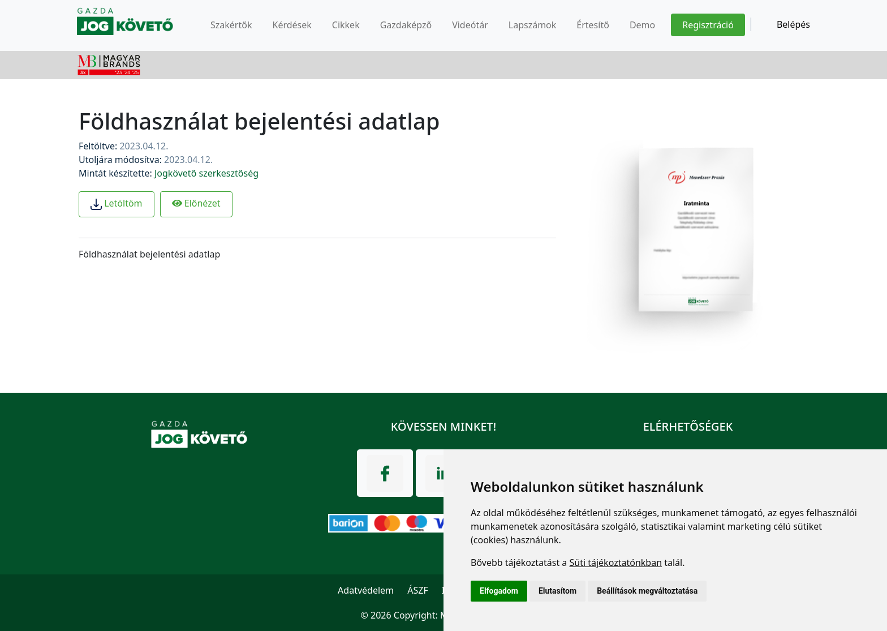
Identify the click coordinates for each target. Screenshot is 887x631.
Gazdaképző (406, 25)
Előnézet (196, 203)
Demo (642, 25)
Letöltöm (117, 203)
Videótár (470, 25)
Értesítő (592, 25)
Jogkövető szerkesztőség (206, 173)
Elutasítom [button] (557, 590)
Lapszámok (533, 25)
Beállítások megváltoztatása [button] (647, 590)
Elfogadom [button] (499, 590)
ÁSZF (417, 590)
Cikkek (346, 25)
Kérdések (291, 25)
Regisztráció (708, 25)
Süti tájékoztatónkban (615, 562)
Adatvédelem (366, 590)
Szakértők (231, 25)
